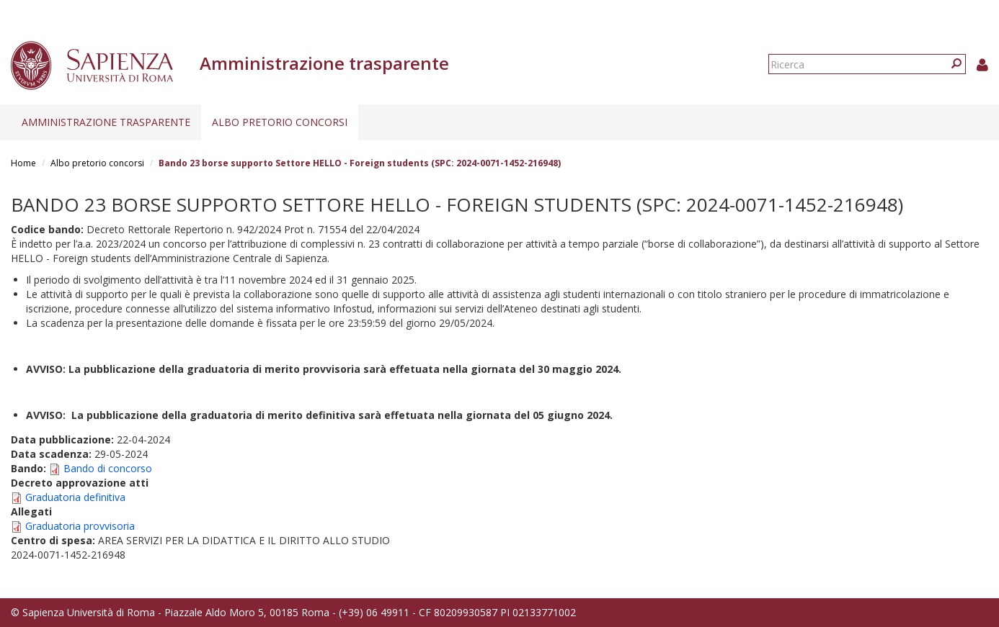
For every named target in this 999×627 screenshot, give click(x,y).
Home (23, 163)
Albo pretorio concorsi (279, 122)
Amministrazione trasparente (106, 122)
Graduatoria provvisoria (80, 526)
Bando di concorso (107, 468)
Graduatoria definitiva (75, 497)
